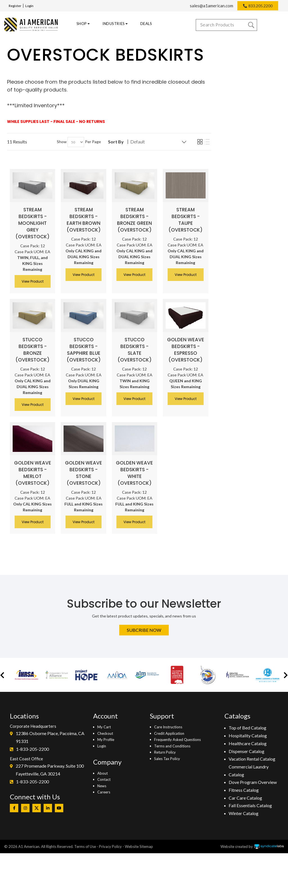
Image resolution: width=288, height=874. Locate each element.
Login (29, 6)
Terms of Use (85, 846)
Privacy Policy (110, 846)
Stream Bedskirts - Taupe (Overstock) (185, 219)
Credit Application (169, 733)
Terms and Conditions (172, 746)
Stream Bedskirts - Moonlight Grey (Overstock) (32, 223)
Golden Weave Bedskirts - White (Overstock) (134, 472)
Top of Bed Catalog (247, 727)
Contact (104, 779)
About (102, 773)
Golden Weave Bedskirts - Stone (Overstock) (83, 472)
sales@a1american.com (211, 5)
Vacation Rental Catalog (252, 758)
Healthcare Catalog (248, 743)
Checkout (105, 733)
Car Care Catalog (245, 797)
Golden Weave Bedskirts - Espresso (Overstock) (185, 349)
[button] (2, 674)
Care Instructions (168, 727)
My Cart (104, 727)
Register (15, 6)
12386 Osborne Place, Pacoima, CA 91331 (50, 737)
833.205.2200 (260, 5)
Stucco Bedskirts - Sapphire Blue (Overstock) (84, 349)
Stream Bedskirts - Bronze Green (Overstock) (134, 219)
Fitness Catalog (244, 790)
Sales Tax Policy (167, 758)
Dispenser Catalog (246, 751)
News (101, 786)
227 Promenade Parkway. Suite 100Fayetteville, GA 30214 (50, 769)
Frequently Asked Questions (177, 739)
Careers (103, 792)
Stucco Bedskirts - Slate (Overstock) (135, 349)
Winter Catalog (243, 813)
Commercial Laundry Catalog (249, 770)
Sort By (116, 141)
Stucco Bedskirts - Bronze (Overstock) (32, 349)
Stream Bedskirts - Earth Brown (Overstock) (84, 219)
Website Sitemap (139, 846)
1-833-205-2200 (32, 749)
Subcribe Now (144, 630)
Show (62, 141)
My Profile (105, 739)
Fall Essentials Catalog (250, 805)
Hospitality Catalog (248, 735)
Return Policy (165, 752)
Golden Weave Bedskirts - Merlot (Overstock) (32, 472)
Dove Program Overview (253, 782)
